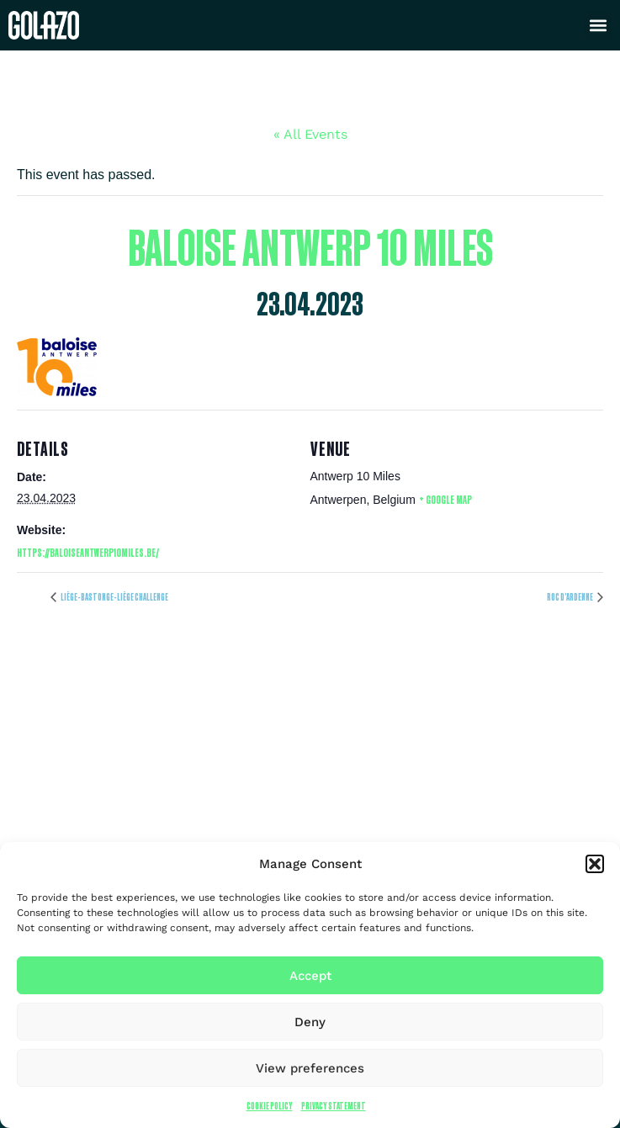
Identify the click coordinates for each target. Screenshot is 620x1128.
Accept (310, 975)
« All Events (310, 134)
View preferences (310, 1068)
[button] (594, 863)
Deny (310, 1022)
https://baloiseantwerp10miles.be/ (88, 552)
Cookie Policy (269, 1105)
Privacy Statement (333, 1105)
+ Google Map (445, 499)
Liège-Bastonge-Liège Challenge (114, 596)
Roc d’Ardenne (570, 596)
